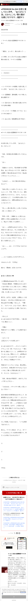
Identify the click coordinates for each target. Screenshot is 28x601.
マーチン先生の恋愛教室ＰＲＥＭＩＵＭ (12, 20)
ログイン (25, 4)
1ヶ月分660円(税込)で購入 (14, 493)
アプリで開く (20, 1)
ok (14, 598)
